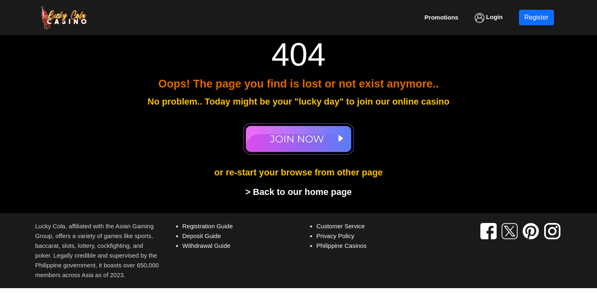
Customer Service (341, 226)
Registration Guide (207, 226)
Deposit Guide (201, 235)
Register (536, 17)
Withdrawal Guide (206, 245)
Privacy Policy (335, 235)
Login (489, 18)
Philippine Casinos (342, 245)
